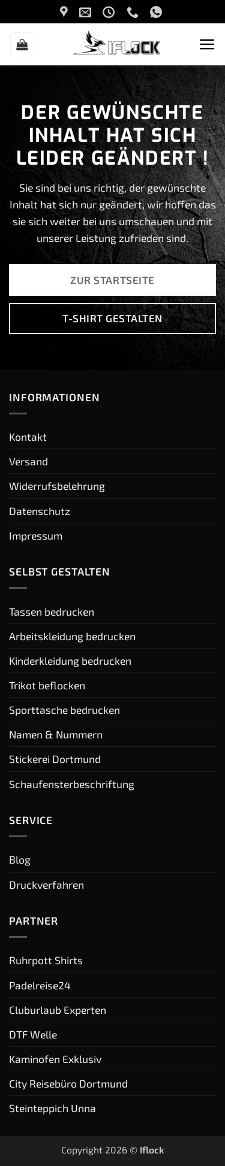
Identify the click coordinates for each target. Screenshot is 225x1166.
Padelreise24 (40, 985)
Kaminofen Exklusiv (55, 1058)
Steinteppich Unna (52, 1107)
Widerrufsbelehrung (57, 485)
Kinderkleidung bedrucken (70, 660)
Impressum (35, 535)
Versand (28, 461)
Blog (20, 859)
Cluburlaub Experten (57, 1009)
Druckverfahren (46, 884)
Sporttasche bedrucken (64, 709)
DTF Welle (33, 1034)
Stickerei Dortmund (55, 758)
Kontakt (28, 436)
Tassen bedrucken (51, 611)
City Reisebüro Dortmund (68, 1083)
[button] (22, 44)
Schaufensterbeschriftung (71, 784)
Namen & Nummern (56, 734)
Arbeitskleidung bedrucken (72, 636)
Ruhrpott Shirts (46, 960)
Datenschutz (39, 510)
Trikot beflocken (47, 685)
